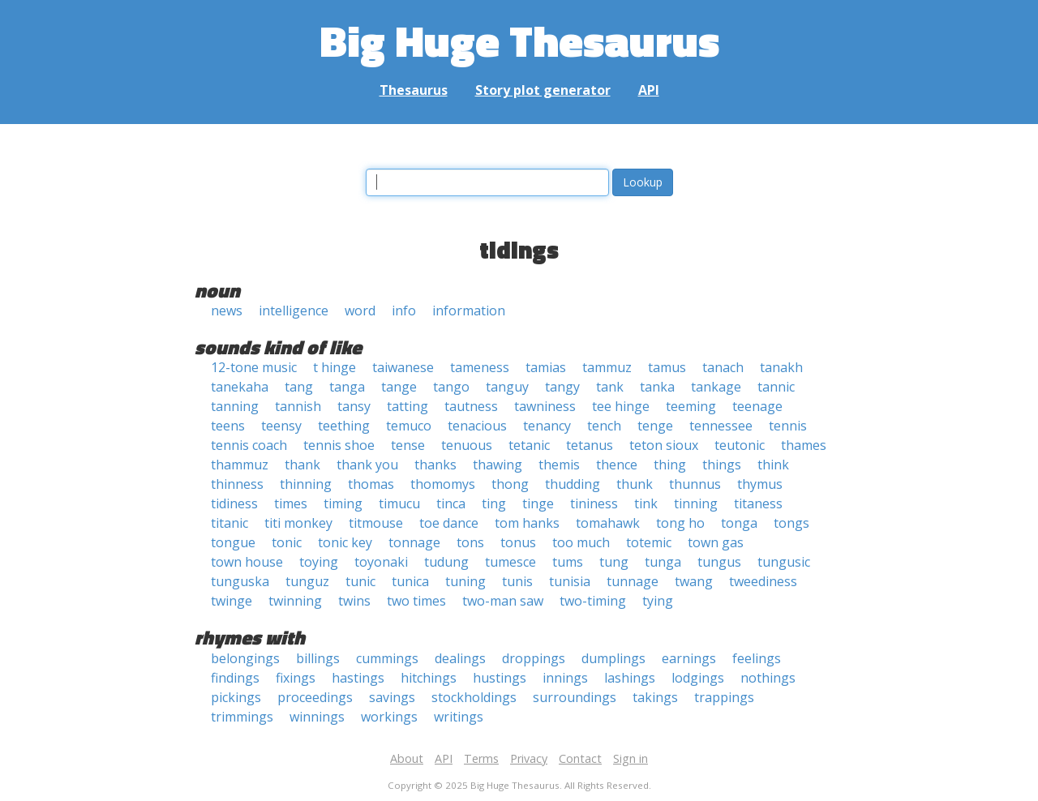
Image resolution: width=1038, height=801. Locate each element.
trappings (724, 697)
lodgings (697, 678)
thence (616, 464)
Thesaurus (414, 90)
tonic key (345, 542)
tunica (410, 581)
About (406, 758)
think (773, 464)
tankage (716, 387)
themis (559, 464)
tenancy (547, 426)
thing (670, 464)
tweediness (763, 581)
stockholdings (474, 697)
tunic (360, 581)
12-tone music (254, 367)
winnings (317, 717)
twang (694, 581)
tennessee (721, 426)
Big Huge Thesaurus (519, 40)
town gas (716, 542)
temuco (408, 426)
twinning (295, 601)
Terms (481, 758)
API (648, 90)
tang (299, 387)
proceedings (315, 697)
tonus (518, 542)
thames (803, 445)
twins (354, 601)
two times (416, 601)
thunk (634, 484)
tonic (287, 542)
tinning (696, 503)
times (290, 503)
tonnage (414, 542)
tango (451, 387)
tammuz (607, 367)
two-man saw (502, 601)
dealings (460, 658)
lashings (629, 678)
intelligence (293, 310)
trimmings (242, 717)
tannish (298, 406)
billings (318, 658)
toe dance (448, 523)
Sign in (630, 758)
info (404, 310)
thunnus (695, 484)
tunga (663, 562)
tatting (407, 406)
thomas (371, 484)
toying (318, 562)
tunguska (240, 581)
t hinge (334, 367)
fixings (295, 678)
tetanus (589, 445)
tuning (465, 581)
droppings (533, 658)
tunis (517, 581)
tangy (562, 387)
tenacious (477, 426)
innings (565, 678)
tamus (667, 367)
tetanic (529, 445)
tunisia (569, 581)
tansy (354, 406)
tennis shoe (339, 445)
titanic (229, 523)
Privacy (528, 758)
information (468, 310)
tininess (594, 503)
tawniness (545, 406)
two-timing (593, 601)
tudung (446, 562)
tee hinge (621, 406)
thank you (367, 464)
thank (302, 464)
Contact (580, 758)
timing (343, 503)
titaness (758, 503)
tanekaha (239, 387)
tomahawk (608, 523)
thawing (497, 464)
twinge (231, 601)
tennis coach (249, 445)
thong (510, 484)
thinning (306, 484)
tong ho (680, 523)
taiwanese (403, 367)
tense (408, 445)
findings (235, 678)
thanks (435, 464)
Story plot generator (543, 90)
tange (399, 387)
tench (604, 426)
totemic (648, 542)
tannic (776, 387)
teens (228, 426)
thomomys (442, 484)
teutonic (739, 445)
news (226, 310)
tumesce (510, 562)
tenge (655, 426)
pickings (236, 697)
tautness (471, 406)
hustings (499, 678)
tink (646, 503)
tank (610, 387)
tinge (538, 503)
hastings (358, 678)
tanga (347, 387)
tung (613, 562)
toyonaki (381, 562)
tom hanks (527, 523)
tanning (235, 406)
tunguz (307, 581)
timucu (399, 503)
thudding (572, 484)
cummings (387, 658)
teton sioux (663, 445)
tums (567, 562)
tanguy (507, 387)
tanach (723, 367)
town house (247, 562)
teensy (281, 426)
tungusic (783, 562)
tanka (657, 387)
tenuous (466, 445)
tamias (545, 367)
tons (470, 542)
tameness (479, 367)
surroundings (574, 697)
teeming (691, 406)
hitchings (429, 678)
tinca (450, 503)
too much (581, 542)
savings (392, 697)
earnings (689, 658)
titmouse (376, 523)
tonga (739, 523)
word (360, 310)
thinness (237, 484)
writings (458, 717)
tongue (233, 542)
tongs (791, 523)
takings (655, 697)
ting (494, 503)
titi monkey (298, 523)
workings (389, 717)
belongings (245, 658)
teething (344, 426)
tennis (788, 426)
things (721, 464)
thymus (760, 484)
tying (657, 601)
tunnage (632, 581)
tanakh (781, 367)
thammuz (239, 464)
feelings (756, 658)
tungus (719, 562)
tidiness (234, 503)
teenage (757, 406)
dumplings (613, 658)
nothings (768, 678)
